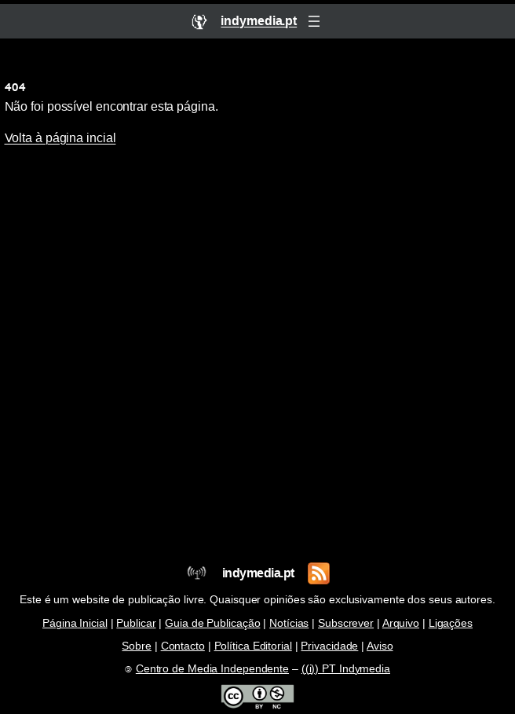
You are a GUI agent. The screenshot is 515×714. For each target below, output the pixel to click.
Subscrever (346, 623)
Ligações (451, 623)
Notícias (289, 623)
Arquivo (400, 623)
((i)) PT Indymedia (345, 669)
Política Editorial (253, 646)
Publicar (135, 623)
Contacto (183, 646)
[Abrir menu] (314, 21)
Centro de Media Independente (212, 669)
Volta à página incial (60, 138)
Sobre (137, 646)
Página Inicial (75, 623)
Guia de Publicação (212, 623)
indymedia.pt (258, 573)
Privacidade (329, 646)
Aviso (380, 646)
